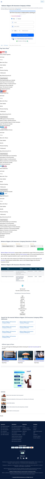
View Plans (22, 314)
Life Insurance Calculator (16, 433)
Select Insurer (4, 243)
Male (14, 18)
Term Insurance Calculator (17, 429)
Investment (4, 429)
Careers (34, 428)
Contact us (35, 433)
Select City (32, 243)
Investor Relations (36, 436)
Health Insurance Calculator (17, 434)
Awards (23, 431)
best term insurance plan (33, 345)
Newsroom (24, 429)
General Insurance (5, 424)
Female (19, 18)
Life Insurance (6, 45)
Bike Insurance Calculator (17, 439)
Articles (23, 424)
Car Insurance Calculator (16, 438)
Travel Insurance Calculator (17, 436)
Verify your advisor (37, 434)
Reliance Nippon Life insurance (8, 252)
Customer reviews (25, 426)
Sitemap (35, 426)
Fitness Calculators (16, 426)
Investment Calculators (17, 424)
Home (2, 45)
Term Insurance (23, 254)
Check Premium (3, 78)
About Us (35, 424)
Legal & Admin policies (37, 429)
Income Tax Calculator (16, 428)
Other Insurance (5, 433)
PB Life (23, 433)
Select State (18, 243)
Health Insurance (5, 431)
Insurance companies (26, 428)
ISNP (34, 431)
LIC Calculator (14, 431)
